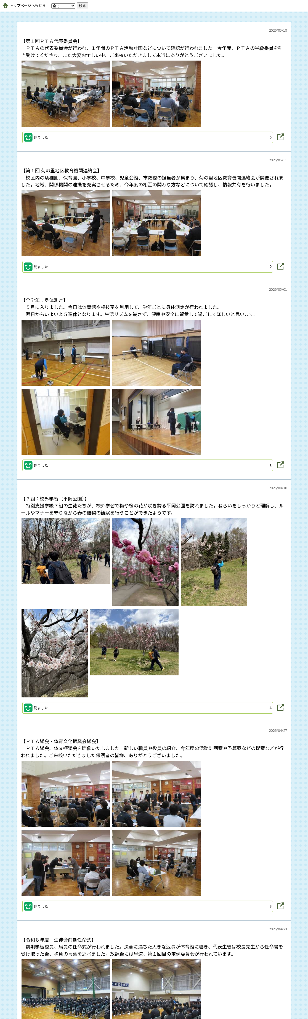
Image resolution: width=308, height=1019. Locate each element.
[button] (147, 137)
